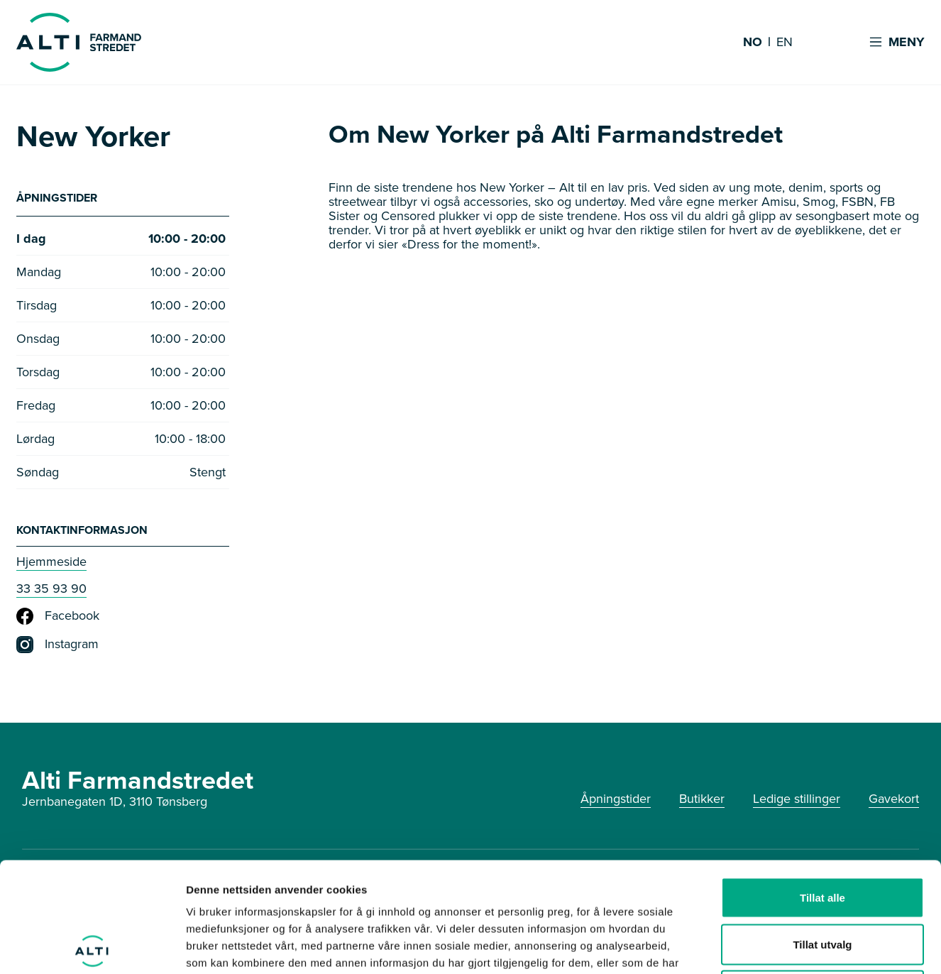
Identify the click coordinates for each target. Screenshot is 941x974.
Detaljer (756, 946)
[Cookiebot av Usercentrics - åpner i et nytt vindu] (92, 946)
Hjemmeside (51, 561)
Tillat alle (822, 788)
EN (784, 42)
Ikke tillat (822, 881)
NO (752, 42)
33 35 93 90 (51, 588)
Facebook (57, 616)
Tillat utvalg (822, 834)
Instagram (57, 644)
